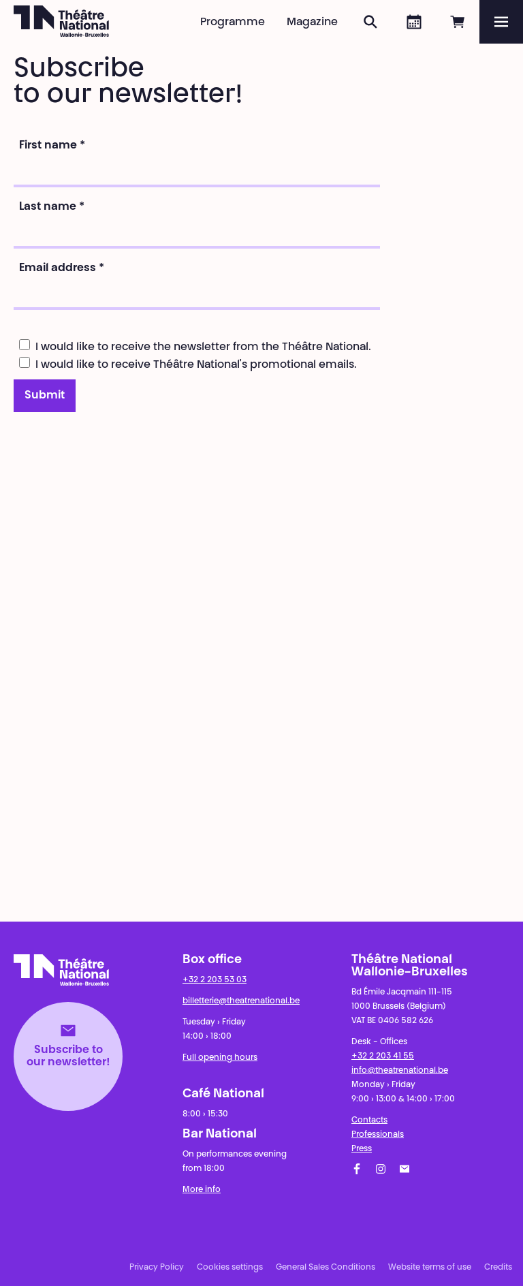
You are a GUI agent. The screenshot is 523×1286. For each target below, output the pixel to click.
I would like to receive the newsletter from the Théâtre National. (195, 346)
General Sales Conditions (325, 1268)
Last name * (51, 207)
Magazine (312, 22)
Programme (232, 22)
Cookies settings (230, 1268)
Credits (498, 1268)
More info (202, 1190)
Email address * (61, 268)
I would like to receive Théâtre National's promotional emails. (188, 364)
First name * (52, 145)
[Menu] (501, 22)
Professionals (377, 1135)
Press (361, 1149)
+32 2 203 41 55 (382, 1056)
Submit (45, 395)
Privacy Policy (156, 1268)
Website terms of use (429, 1268)
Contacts (369, 1120)
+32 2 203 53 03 (215, 980)
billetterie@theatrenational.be (241, 1001)
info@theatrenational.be (399, 1071)
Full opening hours (220, 1058)
